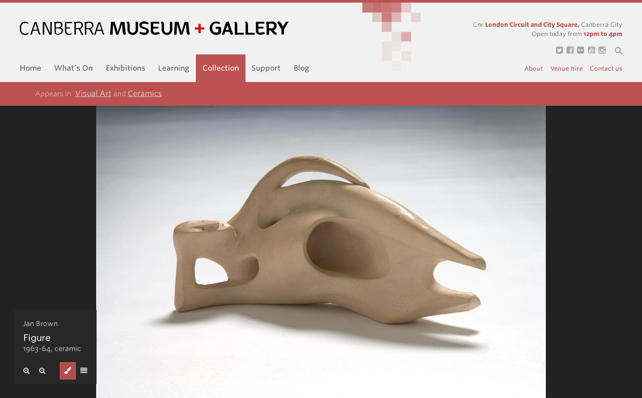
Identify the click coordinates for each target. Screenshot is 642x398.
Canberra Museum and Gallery (154, 28)
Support (266, 68)
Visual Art (93, 93)
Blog (301, 68)
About (533, 68)
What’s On (73, 68)
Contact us (606, 68)
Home (30, 68)
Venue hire (566, 68)
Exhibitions (125, 68)
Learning (173, 68)
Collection (220, 68)
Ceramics (145, 93)
